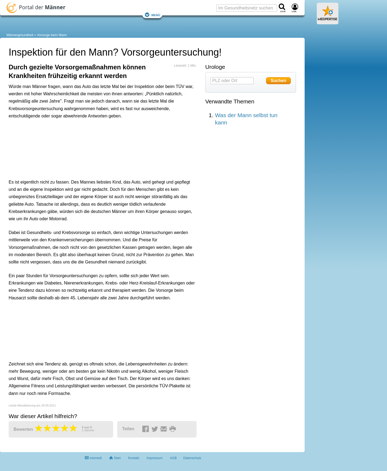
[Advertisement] (92, 147)
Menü (152, 14)
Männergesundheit (19, 35)
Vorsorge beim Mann (52, 35)
